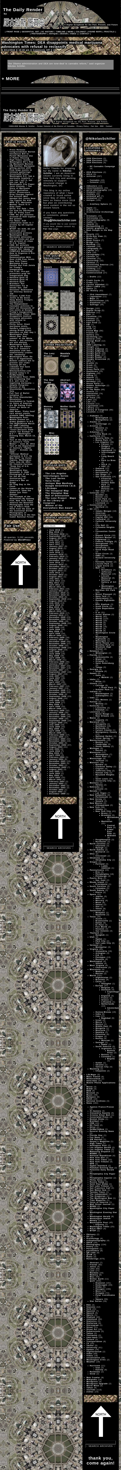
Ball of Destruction (57, 495)
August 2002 (56, 792)
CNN (92, 1123)
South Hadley (103, 746)
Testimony (92, 1335)
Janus (93, 1267)
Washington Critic (96, 1360)
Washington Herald (100, 1216)
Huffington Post (98, 1145)
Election (91, 312)
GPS (89, 361)
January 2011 (56, 591)
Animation (92, 198)
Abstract (94, 1263)
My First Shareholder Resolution (21, 398)
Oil (88, 1236)
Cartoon (91, 257)
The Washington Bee (101, 1198)
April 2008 (54, 658)
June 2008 (54, 654)
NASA (89, 1099)
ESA (89, 314)
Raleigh (100, 848)
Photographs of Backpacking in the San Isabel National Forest (22, 515)
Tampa (99, 667)
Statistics (92, 1321)
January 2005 (56, 737)
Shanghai (106, 984)
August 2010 (56, 601)
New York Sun (97, 1158)
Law (89, 402)
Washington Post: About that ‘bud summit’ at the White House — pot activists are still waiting (22, 338)
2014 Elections (94, 163)
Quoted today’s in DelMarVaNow (19, 374)
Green (90, 367)
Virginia (94, 949)
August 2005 (56, 723)
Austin (99, 919)
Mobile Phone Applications (101, 1083)
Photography (93, 1245)
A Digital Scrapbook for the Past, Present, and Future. (81, 122)
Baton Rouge (103, 714)
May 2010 (54, 607)
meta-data (92, 1081)
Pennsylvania (97, 870)
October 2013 (56, 569)
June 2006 (54, 702)
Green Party (93, 369)
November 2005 (57, 717)
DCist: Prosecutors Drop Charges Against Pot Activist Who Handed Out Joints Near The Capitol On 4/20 (23, 196)
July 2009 (54, 627)
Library (90, 408)
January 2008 (56, 664)
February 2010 (57, 613)
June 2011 (54, 581)
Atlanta (99, 671)
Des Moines (102, 700)
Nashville (100, 915)
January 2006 (56, 713)
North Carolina (98, 844)
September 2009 (57, 623)
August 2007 (56, 674)
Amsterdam (113, 1008)
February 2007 (57, 686)
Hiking (90, 375)
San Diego (101, 475)
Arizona (94, 426)
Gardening (92, 337)
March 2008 (55, 660)
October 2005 (56, 719)
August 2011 (56, 577)
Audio (90, 222)
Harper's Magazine (100, 1141)
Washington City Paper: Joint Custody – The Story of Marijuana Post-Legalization (22, 187)
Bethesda (100, 728)
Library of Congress (97, 410)
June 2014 (54, 563)
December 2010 (57, 593)
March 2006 (55, 709)
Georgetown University (102, 547)
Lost (92, 1271)
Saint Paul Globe (99, 1184)
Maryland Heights (105, 775)
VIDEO (73, 34)
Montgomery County (106, 732)
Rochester (101, 842)
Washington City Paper (102, 1208)
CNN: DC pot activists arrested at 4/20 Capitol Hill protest (22, 217)
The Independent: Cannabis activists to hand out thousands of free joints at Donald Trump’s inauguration (22, 308)
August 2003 (56, 769)
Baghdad (106, 1018)
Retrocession (97, 301)
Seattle (99, 963)
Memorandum (94, 1079)
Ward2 (99, 619)
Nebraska (95, 787)
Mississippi (96, 759)
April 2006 (54, 707)
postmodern (93, 1251)
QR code (91, 1253)
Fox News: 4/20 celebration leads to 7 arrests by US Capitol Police (22, 224)
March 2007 (55, 684)
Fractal (93, 1265)
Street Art (92, 1329)
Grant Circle (102, 554)
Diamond (100, 1283)
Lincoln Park (102, 564)
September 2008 (57, 648)
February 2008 (57, 662)
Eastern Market (104, 537)
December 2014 (57, 560)
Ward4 (99, 623)
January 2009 (56, 640)
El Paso (100, 925)
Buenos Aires (111, 1052)
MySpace (91, 1097)
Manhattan (106, 821)
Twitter (90, 1346)
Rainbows (95, 1372)
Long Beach (107, 456)
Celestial (91, 259)
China (99, 982)
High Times (96, 1143)
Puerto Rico (96, 878)
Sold (89, 1309)
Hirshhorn (106, 570)
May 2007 (54, 680)
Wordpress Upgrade (97, 1384)
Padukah (100, 710)
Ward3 (99, 621)
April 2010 (54, 609)
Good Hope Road (105, 550)
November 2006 (57, 692)
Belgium (105, 988)
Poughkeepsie (103, 840)
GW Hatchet (96, 1139)
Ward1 (99, 617)
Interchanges (108, 452)
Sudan (99, 1063)
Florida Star (96, 1135)
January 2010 (56, 615)
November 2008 (57, 644)
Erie (98, 872)
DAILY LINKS (93, 287)
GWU (98, 556)
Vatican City (102, 1067)
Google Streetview (96, 359)
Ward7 (99, 629)
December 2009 (57, 617)
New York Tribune (99, 1162)
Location (91, 412)
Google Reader (95, 357)
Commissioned (94, 273)
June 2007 (54, 678)
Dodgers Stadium (105, 447)
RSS (102, 126)
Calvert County (104, 730)
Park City (101, 941)
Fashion (91, 321)
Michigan (94, 748)
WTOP (93, 1231)
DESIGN (64, 34)
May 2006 (54, 704)
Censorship (93, 261)
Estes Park (101, 499)
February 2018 (57, 534)
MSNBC (93, 1154)
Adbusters (92, 186)
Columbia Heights (105, 527)
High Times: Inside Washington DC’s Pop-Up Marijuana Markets (22, 162)
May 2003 (54, 775)
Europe (99, 986)
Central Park (111, 826)
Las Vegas (101, 793)
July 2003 (54, 771)
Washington (96, 961)
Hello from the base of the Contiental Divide (22, 510)
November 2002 (57, 788)
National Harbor (104, 736)
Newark (99, 801)
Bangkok (100, 935)
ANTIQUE (53, 34)
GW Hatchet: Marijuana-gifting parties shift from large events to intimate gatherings (22, 169)
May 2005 (54, 729)
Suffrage (94, 305)
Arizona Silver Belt (100, 1115)
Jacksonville (102, 657)
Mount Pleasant (104, 594)
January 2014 (56, 565)
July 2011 (54, 579)
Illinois (93, 683)
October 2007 (56, 670)
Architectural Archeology (100, 212)
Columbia (101, 888)
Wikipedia (92, 1380)
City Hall (100, 525)
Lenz (92, 1269)
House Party (93, 383)
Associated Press (99, 1117)
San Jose (100, 491)
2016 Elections (94, 172)
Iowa (92, 698)
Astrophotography (96, 220)
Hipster (90, 377)
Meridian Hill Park (105, 590)
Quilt (92, 1281)
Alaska (93, 422)
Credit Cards (93, 280)
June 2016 (54, 552)
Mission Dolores (105, 488)
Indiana (94, 692)
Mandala (94, 1273)
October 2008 (56, 646)
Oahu (98, 675)
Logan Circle (102, 566)
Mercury (100, 901)
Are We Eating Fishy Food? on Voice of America (21, 407)
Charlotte (100, 846)
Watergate (101, 641)
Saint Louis (102, 779)
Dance (90, 289)
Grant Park (107, 688)
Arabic (90, 210)
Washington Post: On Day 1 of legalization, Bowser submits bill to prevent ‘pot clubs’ (22, 360)
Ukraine (100, 1065)
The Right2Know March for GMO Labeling (22, 425)
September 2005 (57, 721)
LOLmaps (51, 488)
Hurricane (95, 1366)
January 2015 (56, 558)
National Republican (101, 1156)
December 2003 (57, 761)
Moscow (105, 1040)
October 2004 (56, 743)
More (98, 1291)
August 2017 (56, 538)
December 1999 (57, 794)
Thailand (94, 933)
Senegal (100, 1042)
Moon (98, 903)
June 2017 (54, 542)
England (105, 996)
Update (90, 1350)
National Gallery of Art (108, 581)
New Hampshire (98, 795)
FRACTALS (109, 32)
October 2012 (56, 575)
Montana (94, 783)
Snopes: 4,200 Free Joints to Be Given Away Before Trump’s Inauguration (21, 299)
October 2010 (56, 597)
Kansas (93, 702)
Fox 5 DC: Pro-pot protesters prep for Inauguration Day (20, 273)
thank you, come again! (101, 1460)
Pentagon (101, 957)
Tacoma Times (97, 1192)
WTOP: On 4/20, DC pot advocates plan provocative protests (22, 231)
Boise (99, 681)
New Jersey (96, 799)
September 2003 (57, 767)
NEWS (71, 32)
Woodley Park (103, 645)
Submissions (93, 1331)
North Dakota (97, 850)
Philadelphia (102, 874)
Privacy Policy (83, 126)
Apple (90, 208)
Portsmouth (102, 797)
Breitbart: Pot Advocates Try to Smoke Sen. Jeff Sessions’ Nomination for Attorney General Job (21, 289)
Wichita (100, 704)
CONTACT (85, 34)
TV (88, 1344)
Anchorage (101, 424)
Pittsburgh (101, 876)
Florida (93, 655)
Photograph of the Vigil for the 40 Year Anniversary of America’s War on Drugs (22, 478)
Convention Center (106, 531)
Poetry (90, 1247)
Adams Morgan (104, 511)
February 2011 (57, 589)
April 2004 (54, 755)
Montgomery (102, 420)
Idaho (93, 679)
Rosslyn (100, 959)
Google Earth (94, 353)
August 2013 (56, 571)
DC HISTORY (47, 32)
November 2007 (57, 668)
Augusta (100, 720)
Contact (109, 126)
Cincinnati (101, 856)
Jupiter (99, 896)
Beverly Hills (103, 438)
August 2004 (56, 747)
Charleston (101, 967)
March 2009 (55, 636)
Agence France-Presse (102, 1107)
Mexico (99, 1024)
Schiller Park (103, 690)
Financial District (106, 480)
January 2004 (56, 759)
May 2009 (54, 631)
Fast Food (92, 323)
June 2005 (54, 727)
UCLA (104, 464)
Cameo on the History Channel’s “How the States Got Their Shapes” (21, 491)
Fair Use (94, 126)
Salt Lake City (103, 943)
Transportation (94, 1341)
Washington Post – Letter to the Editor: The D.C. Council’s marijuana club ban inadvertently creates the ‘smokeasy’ (21, 349)
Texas (93, 917)
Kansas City (102, 773)
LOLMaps (91, 1075)
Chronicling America (98, 265)
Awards (90, 224)
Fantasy (91, 319)
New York (95, 807)
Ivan (98, 1368)
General (91, 339)
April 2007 (54, 682)
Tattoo (90, 1333)
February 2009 (57, 638)
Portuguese (93, 1249)
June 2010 (54, 605)
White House (102, 643)
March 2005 (55, 733)
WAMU (93, 1206)
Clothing (91, 269)
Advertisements (95, 188)
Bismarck (100, 852)
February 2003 (57, 782)
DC (91, 509)
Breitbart (94, 1121)
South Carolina (98, 886)
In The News (93, 390)
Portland (100, 864)
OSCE (89, 1243)
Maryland (94, 722)
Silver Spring (103, 738)
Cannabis (95, 180)
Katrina (99, 1370)
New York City (103, 811)
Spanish (91, 1311)
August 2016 (56, 548)
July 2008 (54, 652)
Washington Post (99, 1223)
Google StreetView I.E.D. (60, 485)
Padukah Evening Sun (101, 1168)
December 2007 (57, 666)
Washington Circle (105, 633)
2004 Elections (94, 158)
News (89, 1103)
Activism (91, 176)
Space (93, 894)
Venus (99, 909)
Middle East (102, 1026)
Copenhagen (113, 992)
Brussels (100, 980)
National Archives (96, 1101)
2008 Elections (94, 161)
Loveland (100, 503)
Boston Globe (97, 1119)
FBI (88, 325)
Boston (99, 742)
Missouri (94, 763)
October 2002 (56, 790)
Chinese (91, 263)
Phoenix (100, 428)
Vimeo (90, 1356)
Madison (100, 971)
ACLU (89, 174)
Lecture (91, 404)
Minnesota (95, 752)
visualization (93, 1358)
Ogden (99, 939)
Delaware (94, 651)
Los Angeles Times (100, 1150)
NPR (92, 1164)
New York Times (98, 1160)
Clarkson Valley (104, 767)
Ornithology (93, 1238)
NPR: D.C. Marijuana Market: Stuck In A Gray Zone (21, 205)
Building (91, 244)
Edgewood (101, 539)
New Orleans (102, 716)
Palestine (100, 1034)
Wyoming (94, 1069)
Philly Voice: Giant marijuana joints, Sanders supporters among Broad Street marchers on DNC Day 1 (23, 328)
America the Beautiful (21, 503)
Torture (90, 1339)
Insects (90, 392)
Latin (89, 400)
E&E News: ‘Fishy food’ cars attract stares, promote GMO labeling (22, 413)
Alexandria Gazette (100, 1113)
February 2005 (57, 735)
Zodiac (90, 1392)
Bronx (104, 813)
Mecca (99, 1022)
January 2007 (56, 688)
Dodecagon (101, 1285)
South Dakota (97, 890)
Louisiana (95, 712)
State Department (105, 608)
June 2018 (54, 530)
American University (101, 514)
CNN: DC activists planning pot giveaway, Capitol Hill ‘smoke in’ (22, 247)
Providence (101, 884)
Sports (90, 1315)
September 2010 (57, 599)
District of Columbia (65, 126)
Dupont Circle (103, 535)
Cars (89, 252)
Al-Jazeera (95, 1111)
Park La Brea (108, 460)
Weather (91, 1362)
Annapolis (101, 724)
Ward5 (99, 625)
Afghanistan (102, 978)
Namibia (100, 1032)
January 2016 (56, 554)
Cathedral (101, 519)
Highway (91, 373)
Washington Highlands (102, 638)
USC (103, 466)
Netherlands (107, 1004)
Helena (99, 785)
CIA (97, 955)
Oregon (93, 862)
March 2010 (55, 611)
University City (104, 781)
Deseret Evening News (102, 1131)
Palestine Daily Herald (102, 1170)
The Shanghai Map (57, 493)
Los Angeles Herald (100, 1148)
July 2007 (54, 676)
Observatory (102, 598)
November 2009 (57, 619)
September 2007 (57, 672)
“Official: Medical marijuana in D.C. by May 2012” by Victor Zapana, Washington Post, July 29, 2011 (21, 458)
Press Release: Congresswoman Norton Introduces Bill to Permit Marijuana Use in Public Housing (22, 154)
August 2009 (56, 625)
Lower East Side (110, 832)
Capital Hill (102, 517)
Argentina (106, 1049)
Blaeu (90, 238)
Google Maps (93, 355)
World (93, 976)
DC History (92, 291)
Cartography (93, 255)
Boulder (100, 495)
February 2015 (57, 556)
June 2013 (54, 573)
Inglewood (106, 450)
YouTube (91, 1390)
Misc (92, 1277)
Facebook (92, 317)
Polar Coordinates (105, 1295)
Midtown (111, 836)
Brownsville (102, 921)
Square (99, 1299)
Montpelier (101, 947)
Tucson (99, 430)
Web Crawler (93, 1378)
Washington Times (100, 1227)
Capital (90, 250)
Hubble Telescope (96, 385)
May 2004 (54, 753)
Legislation (96, 297)
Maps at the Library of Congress (59, 500)
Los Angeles (102, 442)
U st (98, 612)
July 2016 (54, 550)
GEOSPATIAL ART (30, 32)
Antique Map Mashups (59, 483)
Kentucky (95, 706)
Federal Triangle (104, 542)
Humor (90, 388)
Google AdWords (96, 351)
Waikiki (105, 677)
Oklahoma (95, 858)
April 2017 (54, 544)
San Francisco (103, 477)
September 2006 (57, 696)
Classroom (92, 267)
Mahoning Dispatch (100, 1152)
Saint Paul (101, 756)
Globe (99, 1287)
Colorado (94, 493)
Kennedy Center (104, 562)
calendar (91, 246)
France (105, 998)
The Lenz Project (56, 498)
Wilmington (102, 653)
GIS (88, 343)
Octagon (100, 1293)
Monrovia (100, 1030)
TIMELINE (60, 32)
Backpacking (93, 226)
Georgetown (102, 544)
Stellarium (92, 1323)
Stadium (91, 1317)
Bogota (111, 1059)
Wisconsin (95, 969)
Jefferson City (103, 771)
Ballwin (99, 765)
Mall (98, 568)
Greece (105, 1000)
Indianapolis (102, 696)
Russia (99, 1038)
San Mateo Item (98, 1190)
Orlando (100, 661)
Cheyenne (101, 1071)
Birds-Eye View (95, 236)
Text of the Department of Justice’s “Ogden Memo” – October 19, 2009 (22, 449)
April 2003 (54, 778)
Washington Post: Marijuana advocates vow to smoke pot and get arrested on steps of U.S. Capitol (22, 239)
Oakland (100, 468)
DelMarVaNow (97, 1129)
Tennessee (95, 911)
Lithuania (106, 1002)
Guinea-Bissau (103, 1012)
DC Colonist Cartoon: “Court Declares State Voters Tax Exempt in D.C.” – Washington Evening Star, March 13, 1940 (23, 433)
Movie (90, 1087)
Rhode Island (97, 882)
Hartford (100, 507)
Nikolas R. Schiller (27, 126)
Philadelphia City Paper (102, 1174)
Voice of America (99, 1202)
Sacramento (102, 473)
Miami (99, 659)
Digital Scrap (94, 310)
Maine (93, 718)
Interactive (92, 394)
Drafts (93, 277)
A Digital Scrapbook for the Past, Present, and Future (91, 25)
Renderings (93, 1259)
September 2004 (57, 745)
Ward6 (99, 627)
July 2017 (54, 540)
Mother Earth (97, 1279)
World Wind (93, 1386)
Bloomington (102, 694)
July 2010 (54, 603)
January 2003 (56, 784)
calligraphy (93, 248)
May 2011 (54, 583)
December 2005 (57, 715)
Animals (91, 194)
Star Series (96, 1301)
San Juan (101, 880)
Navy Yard (101, 596)
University (92, 1348)
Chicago (100, 686)
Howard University (105, 558)
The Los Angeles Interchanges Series (55, 474)
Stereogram (93, 1325)
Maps (92, 299)
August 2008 (56, 650)
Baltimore (101, 726)
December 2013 (57, 567)
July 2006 (54, 700)
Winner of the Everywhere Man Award (58, 506)
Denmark (106, 990)
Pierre (99, 892)
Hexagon (100, 1289)
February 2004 (57, 757)
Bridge (90, 242)
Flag (89, 327)
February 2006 (57, 711)
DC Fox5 (94, 1125)
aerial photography (97, 190)
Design (90, 308)
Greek (90, 365)
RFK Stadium (103, 604)
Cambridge (101, 744)
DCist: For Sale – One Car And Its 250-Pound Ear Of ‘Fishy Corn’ (22, 211)
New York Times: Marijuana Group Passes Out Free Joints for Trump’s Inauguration (22, 265)
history (90, 379)
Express (100, 1225)
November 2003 (57, 763)
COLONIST (81, 32)
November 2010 (57, 595)
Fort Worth (101, 927)
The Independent (99, 1194)
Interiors (91, 396)
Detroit (99, 750)
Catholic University (106, 521)
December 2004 (57, 739)
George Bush (94, 341)
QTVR (89, 1255)
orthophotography (96, 1241)
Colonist (47, 126)
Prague (99, 1036)
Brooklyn (106, 815)
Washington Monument (107, 587)
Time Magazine (98, 1200)
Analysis (91, 192)
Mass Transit (93, 1077)
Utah (92, 937)
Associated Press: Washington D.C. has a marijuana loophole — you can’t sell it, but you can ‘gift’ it (22, 178)
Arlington (101, 953)
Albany (99, 809)
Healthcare (92, 371)
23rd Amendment (99, 295)
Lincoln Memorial (106, 577)
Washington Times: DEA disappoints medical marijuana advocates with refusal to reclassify (52, 45)
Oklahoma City (103, 860)
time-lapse (92, 1337)
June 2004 (54, 751)
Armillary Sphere (99, 204)
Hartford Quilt (17, 282)
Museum (91, 1093)
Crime (90, 282)
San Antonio (102, 931)
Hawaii (93, 673)
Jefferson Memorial (106, 573)
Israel (99, 1020)
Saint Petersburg (105, 663)
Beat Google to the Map (100, 230)
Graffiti (90, 363)
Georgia (94, 669)
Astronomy (92, 218)
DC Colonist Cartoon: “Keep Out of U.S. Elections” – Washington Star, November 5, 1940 (21, 468)
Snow (92, 1374)
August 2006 (56, 698)
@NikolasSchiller (101, 138)
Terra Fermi (52, 481)
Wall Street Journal (100, 1204)
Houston (100, 929)
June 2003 (54, 773)
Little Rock (101, 434)
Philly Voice (96, 1180)
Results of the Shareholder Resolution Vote (22, 389)
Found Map (92, 331)
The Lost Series (55, 478)
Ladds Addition (106, 867)
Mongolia (100, 1028)
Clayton (100, 769)
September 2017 (57, 536)
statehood (92, 1319)
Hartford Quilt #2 (19, 280)
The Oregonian (98, 1196)
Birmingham (102, 418)
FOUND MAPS (95, 32)
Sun (98, 907)
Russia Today (97, 1182)
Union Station (103, 615)
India (98, 1014)
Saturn (99, 905)
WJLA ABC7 (96, 1229)
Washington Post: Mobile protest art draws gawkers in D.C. (22, 420)
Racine (99, 974)
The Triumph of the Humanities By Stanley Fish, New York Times (22, 499)
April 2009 (54, 634)
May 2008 (54, 656)
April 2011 (54, 585)
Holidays (91, 381)
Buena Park (102, 440)
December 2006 (57, 690)
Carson (105, 444)
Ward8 (99, 631)
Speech (90, 1313)
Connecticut (96, 505)
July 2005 (54, 725)
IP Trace (91, 398)
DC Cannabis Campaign (102, 166)
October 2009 (56, 621)
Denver (99, 497)
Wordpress (92, 1382)
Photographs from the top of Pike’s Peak (21, 506)
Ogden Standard (98, 1166)
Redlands (100, 471)
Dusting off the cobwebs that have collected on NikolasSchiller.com (20, 368)
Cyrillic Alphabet (96, 285)
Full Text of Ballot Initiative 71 (20, 394)
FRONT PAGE (12, 32)
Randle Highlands (105, 600)
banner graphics (95, 228)
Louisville (101, 708)
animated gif (93, 196)
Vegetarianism (94, 1352)
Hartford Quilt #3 (19, 278)
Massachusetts (98, 740)
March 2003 (55, 780)
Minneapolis (102, 754)
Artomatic (92, 216)
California (95, 436)
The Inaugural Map (57, 490)
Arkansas (95, 432)
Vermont (94, 945)
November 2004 (57, 741)
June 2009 (54, 629)
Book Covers (93, 240)
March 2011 (55, 587)
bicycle (90, 234)
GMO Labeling (94, 345)
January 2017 (56, 546)
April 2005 (54, 731)
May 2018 (54, 532)
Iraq (98, 1016)
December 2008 (57, 642)
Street (90, 1327)
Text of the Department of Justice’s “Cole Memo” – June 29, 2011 (22, 442)
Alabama (94, 416)
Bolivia (105, 1055)
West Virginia (97, 965)
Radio (90, 1257)
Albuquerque (102, 805)
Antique (91, 200)
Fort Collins (102, 501)
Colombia (106, 1057)
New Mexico (96, 803)
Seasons (91, 1307)
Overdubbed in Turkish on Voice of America (22, 402)
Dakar (104, 1045)
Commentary (93, 271)
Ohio (92, 854)
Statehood (95, 303)
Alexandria (101, 951)
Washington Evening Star (103, 1212)
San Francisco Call (100, 1188)
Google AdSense (95, 349)
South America (103, 1047)
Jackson (100, 761)
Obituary (91, 1234)
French (90, 333)
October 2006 (56, 694)
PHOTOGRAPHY (39, 34)
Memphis (100, 913)
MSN (89, 1091)
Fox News (95, 1137)
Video (89, 1354)
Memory (94, 1275)
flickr (89, 329)
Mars (98, 898)
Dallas (99, 923)
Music (90, 1095)
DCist (93, 1127)
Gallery (90, 335)
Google (90, 347)
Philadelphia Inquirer (101, 1178)
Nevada (93, 791)
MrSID (90, 1089)
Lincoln (100, 789)
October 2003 (56, 765)
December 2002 (57, 786)
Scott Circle (102, 606)
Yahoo (90, 1388)
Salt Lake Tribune (99, 1186)
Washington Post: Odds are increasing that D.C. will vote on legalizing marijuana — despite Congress (22, 381)
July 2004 (54, 749)
